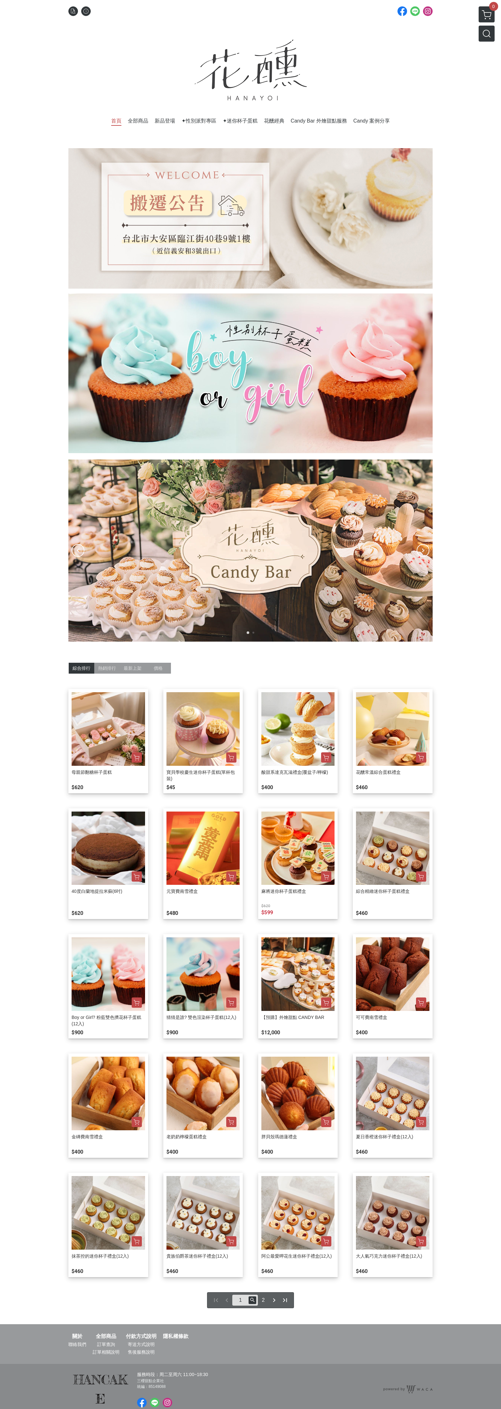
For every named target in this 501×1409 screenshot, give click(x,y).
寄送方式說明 (141, 1344)
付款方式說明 (141, 1336)
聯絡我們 (77, 1344)
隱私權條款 (176, 1336)
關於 (77, 1336)
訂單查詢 (106, 1344)
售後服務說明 (141, 1352)
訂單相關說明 (106, 1352)
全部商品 (106, 1336)
